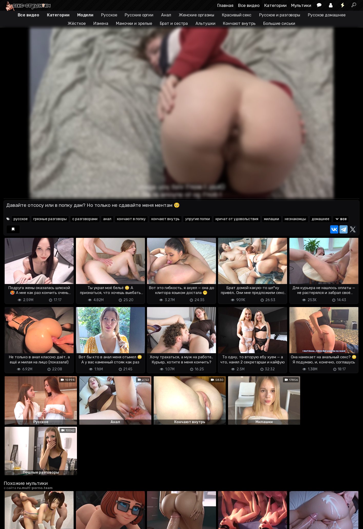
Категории (275, 5)
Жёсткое (76, 23)
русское (21, 219)
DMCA (12, 522)
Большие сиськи (279, 23)
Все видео (249, 5)
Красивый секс (236, 15)
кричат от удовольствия (236, 219)
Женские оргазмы (196, 15)
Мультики (301, 5)
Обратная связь (57, 522)
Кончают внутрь (239, 23)
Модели (85, 15)
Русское (109, 15)
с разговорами (84, 219)
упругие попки (197, 219)
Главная (225, 5)
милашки (271, 219)
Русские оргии (139, 15)
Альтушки (205, 23)
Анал (166, 15)
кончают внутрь (165, 219)
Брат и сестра (174, 23)
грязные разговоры (50, 219)
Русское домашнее (326, 15)
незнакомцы (295, 219)
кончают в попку (131, 219)
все (341, 219)
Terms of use (30, 522)
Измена (100, 23)
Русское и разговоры (279, 15)
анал (107, 219)
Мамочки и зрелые (134, 23)
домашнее (320, 219)
